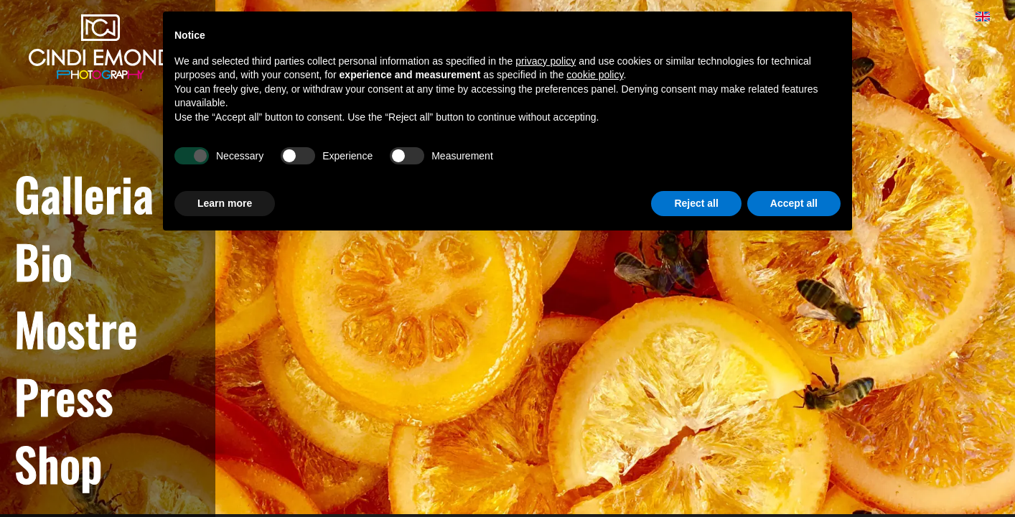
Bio (43, 260)
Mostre (76, 328)
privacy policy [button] (545, 61)
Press (63, 395)
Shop (58, 463)
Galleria (84, 193)
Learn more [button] (224, 203)
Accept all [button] (794, 203)
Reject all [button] (696, 203)
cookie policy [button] (594, 74)
